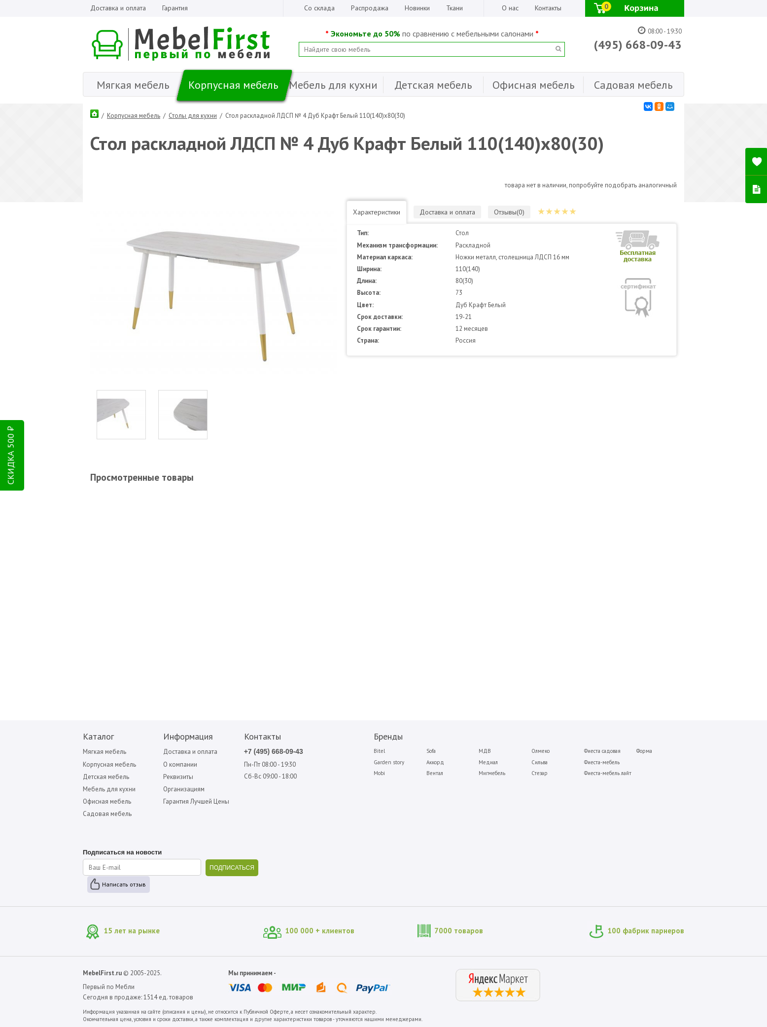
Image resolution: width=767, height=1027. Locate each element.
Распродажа (369, 7)
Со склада (319, 7)
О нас (510, 7)
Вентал (434, 773)
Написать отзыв (124, 884)
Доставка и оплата (118, 7)
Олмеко (540, 750)
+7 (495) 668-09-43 (273, 751)
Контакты (548, 7)
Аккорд (435, 762)
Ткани (454, 7)
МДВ (485, 750)
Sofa (431, 750)
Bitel (379, 750)
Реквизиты (178, 777)
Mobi (379, 773)
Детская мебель (106, 777)
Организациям (184, 789)
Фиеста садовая (602, 750)
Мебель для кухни (109, 789)
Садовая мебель (107, 814)
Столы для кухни (193, 115)
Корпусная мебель (133, 115)
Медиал (488, 762)
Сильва (539, 762)
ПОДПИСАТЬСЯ (231, 867)
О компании (180, 764)
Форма (644, 750)
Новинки (417, 7)
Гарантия (175, 7)
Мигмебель (492, 773)
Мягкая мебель (104, 751)
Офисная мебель (107, 801)
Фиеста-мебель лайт (607, 773)
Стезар (539, 773)
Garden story (389, 762)
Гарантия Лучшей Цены (196, 801)
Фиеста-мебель (602, 762)
